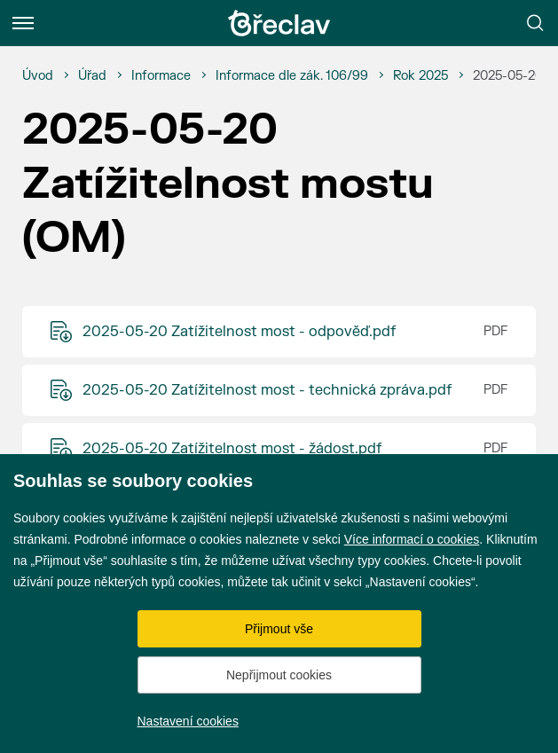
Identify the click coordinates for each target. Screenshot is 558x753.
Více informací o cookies (412, 539)
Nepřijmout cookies (279, 675)
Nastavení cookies (188, 721)
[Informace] (161, 76)
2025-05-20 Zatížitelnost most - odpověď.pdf (239, 332)
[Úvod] (37, 76)
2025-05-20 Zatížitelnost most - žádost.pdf (232, 449)
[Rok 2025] (420, 76)
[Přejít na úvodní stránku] (279, 23)
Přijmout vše (279, 629)
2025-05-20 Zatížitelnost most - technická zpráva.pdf (267, 390)
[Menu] (23, 23)
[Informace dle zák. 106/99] (292, 76)
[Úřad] (92, 76)
